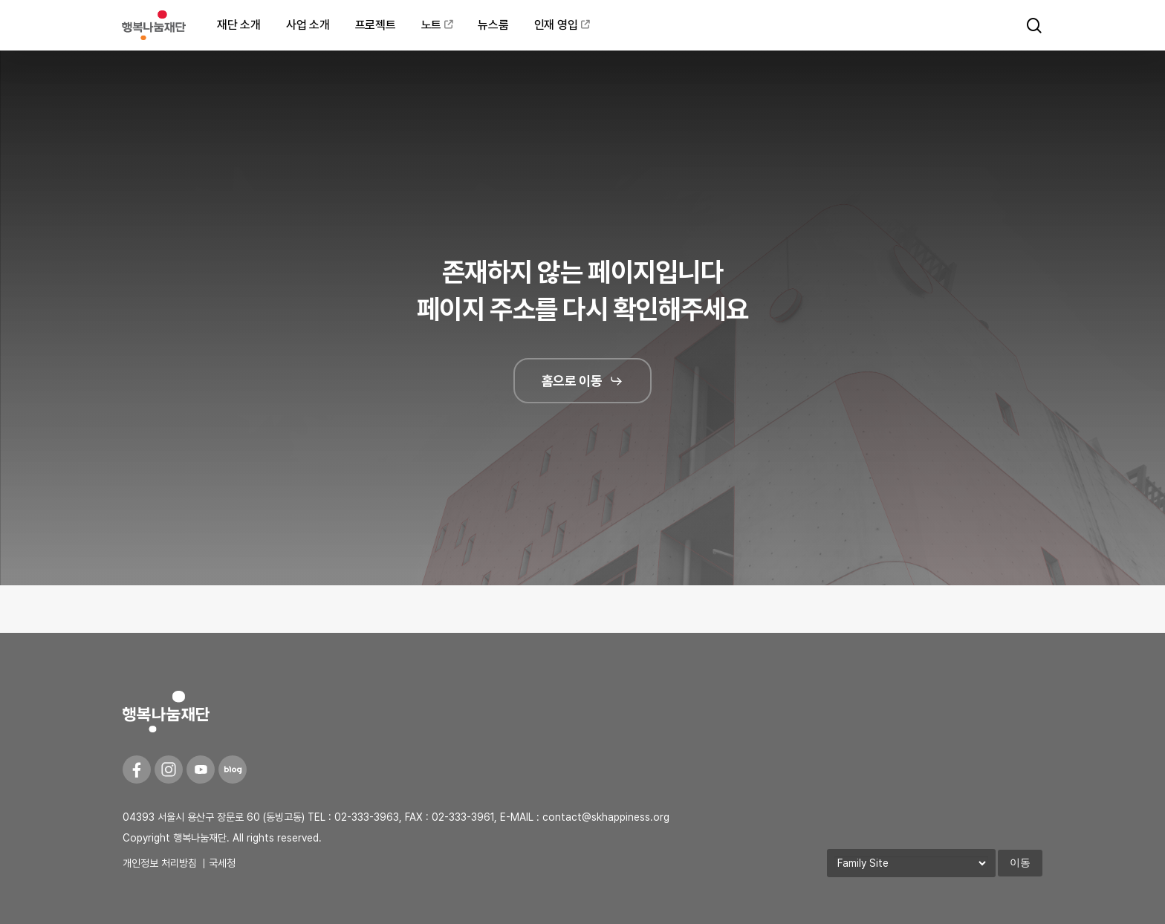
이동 (1020, 862)
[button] (583, 381)
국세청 (222, 863)
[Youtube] (200, 769)
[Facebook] (137, 769)
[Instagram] (169, 769)
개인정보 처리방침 (160, 863)
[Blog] (232, 769)
